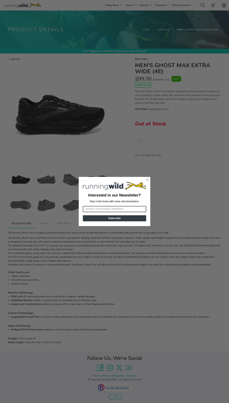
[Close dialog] (147, 179)
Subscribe (114, 218)
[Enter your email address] (114, 209)
